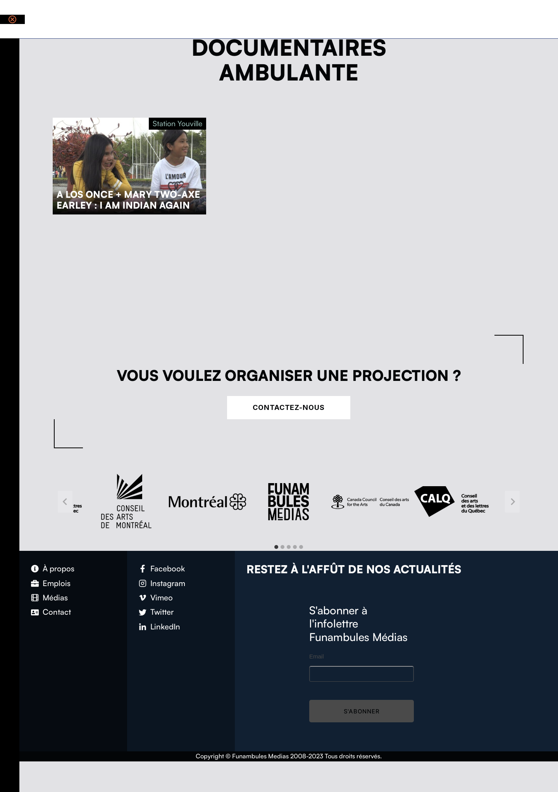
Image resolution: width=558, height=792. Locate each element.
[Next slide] (512, 502)
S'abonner (362, 711)
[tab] (276, 547)
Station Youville (177, 123)
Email (316, 656)
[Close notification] (12, 19)
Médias (55, 597)
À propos (58, 568)
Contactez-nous (289, 407)
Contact (57, 612)
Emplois (57, 583)
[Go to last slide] (65, 502)
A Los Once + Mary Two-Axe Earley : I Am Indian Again (128, 200)
